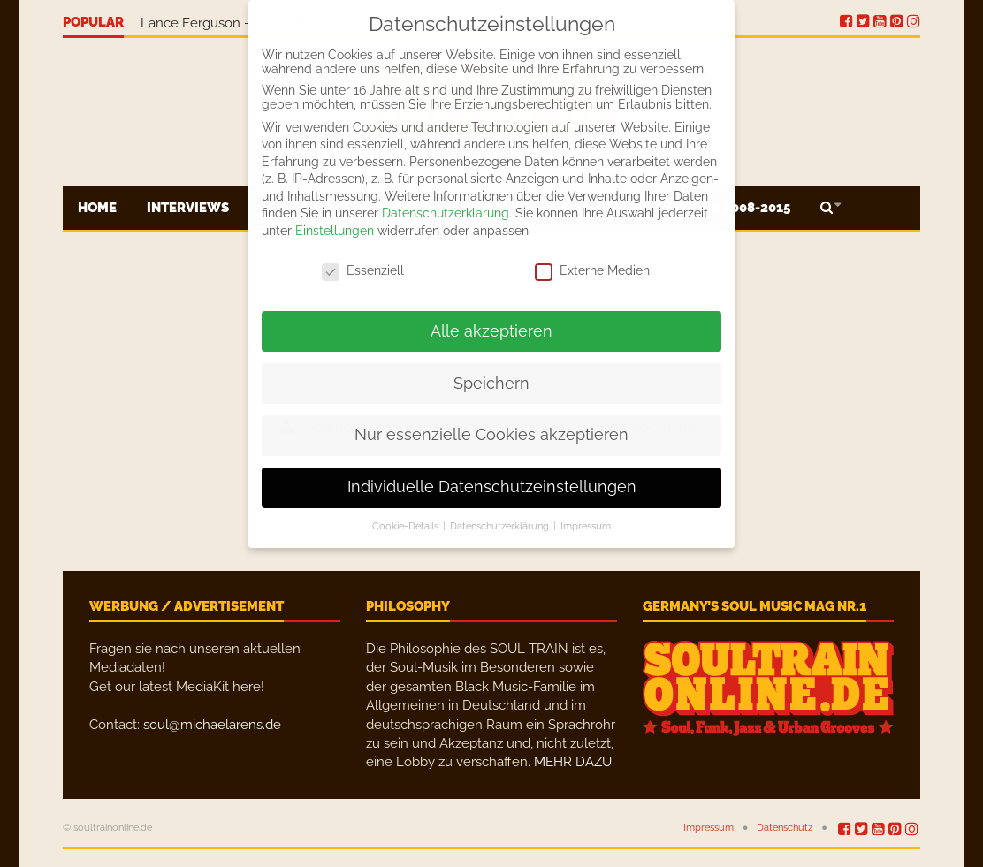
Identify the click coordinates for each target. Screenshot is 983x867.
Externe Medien (592, 270)
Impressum (708, 827)
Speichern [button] (491, 383)
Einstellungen (334, 231)
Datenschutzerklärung (445, 213)
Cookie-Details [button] (406, 526)
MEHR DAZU (573, 762)
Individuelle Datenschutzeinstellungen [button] (491, 487)
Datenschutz (784, 827)
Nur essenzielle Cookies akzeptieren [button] (491, 435)
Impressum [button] (585, 526)
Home (97, 208)
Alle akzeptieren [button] (491, 331)
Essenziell (363, 270)
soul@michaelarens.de (212, 725)
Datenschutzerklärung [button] (501, 526)
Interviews (188, 208)
